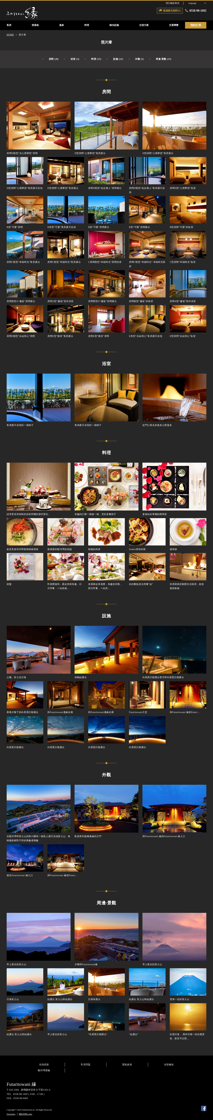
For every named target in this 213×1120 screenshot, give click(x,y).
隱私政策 (127, 1064)
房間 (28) (50, 59)
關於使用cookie (25, 1114)
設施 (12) (114, 59)
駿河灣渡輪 (44, 1070)
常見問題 (86, 1064)
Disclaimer (11, 1114)
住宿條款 (169, 1064)
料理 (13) (92, 59)
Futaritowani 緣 (21, 1084)
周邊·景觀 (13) (160, 59)
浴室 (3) (71, 59)
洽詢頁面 (44, 1064)
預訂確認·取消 (172, 3)
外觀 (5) (136, 59)
